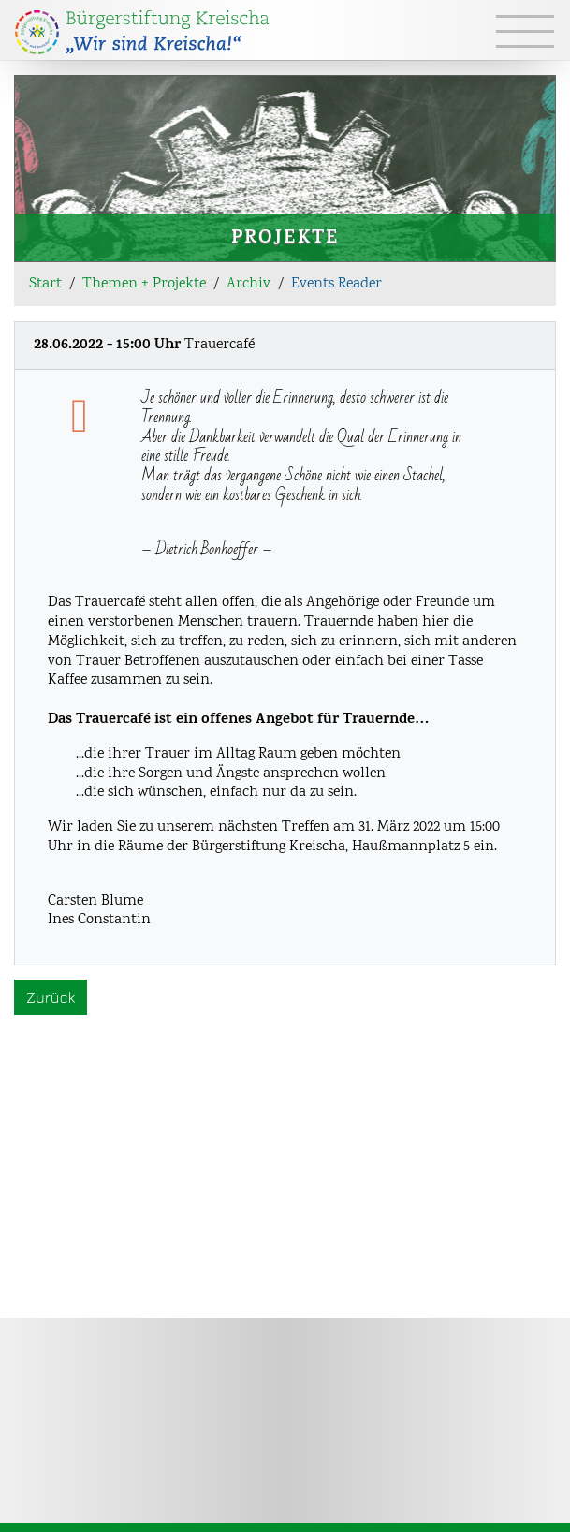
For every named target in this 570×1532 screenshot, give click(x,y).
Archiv (248, 284)
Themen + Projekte (144, 284)
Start (45, 284)
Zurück (50, 997)
